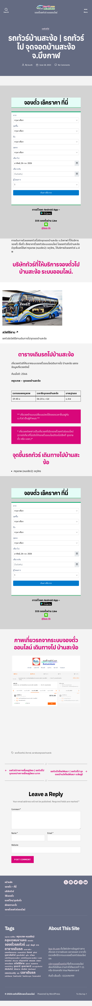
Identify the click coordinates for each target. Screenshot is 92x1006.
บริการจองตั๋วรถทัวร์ (57, 969)
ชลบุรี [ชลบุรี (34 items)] (28, 950)
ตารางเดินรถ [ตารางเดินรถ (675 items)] (14, 954)
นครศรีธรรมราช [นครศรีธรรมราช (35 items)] (10, 958)
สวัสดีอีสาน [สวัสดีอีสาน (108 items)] (19, 968)
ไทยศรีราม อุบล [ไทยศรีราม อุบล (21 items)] (26, 981)
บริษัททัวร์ (11, 896)
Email (50, 838)
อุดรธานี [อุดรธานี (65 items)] (17, 971)
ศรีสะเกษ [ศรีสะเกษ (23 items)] (15, 966)
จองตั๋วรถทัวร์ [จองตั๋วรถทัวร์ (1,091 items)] (15, 949)
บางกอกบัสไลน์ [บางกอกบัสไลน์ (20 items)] (21, 958)
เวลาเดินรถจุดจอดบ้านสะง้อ (42, 753)
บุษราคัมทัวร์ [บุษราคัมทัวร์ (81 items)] (10, 960)
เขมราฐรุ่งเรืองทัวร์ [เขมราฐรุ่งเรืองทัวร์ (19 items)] (37, 972)
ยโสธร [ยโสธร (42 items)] (32, 960)
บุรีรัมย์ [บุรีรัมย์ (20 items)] (35, 958)
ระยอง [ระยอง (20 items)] (40, 963)
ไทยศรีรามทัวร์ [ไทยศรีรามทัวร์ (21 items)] (17, 981)
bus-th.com (54, 954)
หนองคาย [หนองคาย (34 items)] (34, 969)
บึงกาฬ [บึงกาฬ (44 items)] (29, 957)
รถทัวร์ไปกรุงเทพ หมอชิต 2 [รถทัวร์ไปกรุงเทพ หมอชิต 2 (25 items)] (29, 963)
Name (14, 838)
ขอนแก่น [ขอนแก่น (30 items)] (30, 946)
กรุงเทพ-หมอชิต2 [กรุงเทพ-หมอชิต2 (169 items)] (25, 941)
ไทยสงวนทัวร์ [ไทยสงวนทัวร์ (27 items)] (36, 981)
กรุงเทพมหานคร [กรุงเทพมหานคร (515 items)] (16, 945)
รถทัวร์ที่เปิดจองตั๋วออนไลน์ (24, 999)
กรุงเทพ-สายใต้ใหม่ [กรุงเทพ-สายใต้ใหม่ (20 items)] (10, 942)
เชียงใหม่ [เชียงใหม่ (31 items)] (24, 974)
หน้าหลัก (10, 887)
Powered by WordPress (50, 999)
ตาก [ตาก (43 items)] (37, 950)
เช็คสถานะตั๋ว (12, 910)
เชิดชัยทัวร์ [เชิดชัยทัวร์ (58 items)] (9, 974)
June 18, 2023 (45, 65)
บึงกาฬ (28, 753)
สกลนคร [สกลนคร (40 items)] (32, 966)
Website (14, 850)
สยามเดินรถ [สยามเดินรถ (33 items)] (9, 969)
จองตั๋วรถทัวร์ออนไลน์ (18, 914)
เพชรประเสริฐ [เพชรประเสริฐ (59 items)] (10, 978)
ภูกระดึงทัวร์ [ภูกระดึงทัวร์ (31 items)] (21, 960)
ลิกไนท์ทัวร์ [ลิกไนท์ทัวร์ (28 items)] (8, 966)
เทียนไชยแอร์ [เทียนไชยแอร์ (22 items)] (32, 974)
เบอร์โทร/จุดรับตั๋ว (15, 905)
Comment (16, 814)
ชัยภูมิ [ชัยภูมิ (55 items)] (33, 950)
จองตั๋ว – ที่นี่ (12, 892)
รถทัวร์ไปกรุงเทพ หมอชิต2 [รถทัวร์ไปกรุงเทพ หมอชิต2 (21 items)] (12, 963)
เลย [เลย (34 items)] (18, 978)
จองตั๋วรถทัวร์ (20, 753)
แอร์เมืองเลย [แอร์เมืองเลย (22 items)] (8, 981)
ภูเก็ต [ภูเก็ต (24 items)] (27, 960)
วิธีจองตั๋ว (10, 901)
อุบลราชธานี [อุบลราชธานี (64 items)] (26, 971)
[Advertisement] (31, 729)
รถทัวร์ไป (46, 29)
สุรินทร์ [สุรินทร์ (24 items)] (28, 969)
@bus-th (46, 226)
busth (29, 65)
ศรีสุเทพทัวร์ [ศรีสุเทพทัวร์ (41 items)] (23, 966)
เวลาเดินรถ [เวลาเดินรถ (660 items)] (28, 978)
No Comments (64, 65)
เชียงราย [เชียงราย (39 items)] (17, 974)
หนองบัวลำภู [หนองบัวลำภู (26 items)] (9, 972)
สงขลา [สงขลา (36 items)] (38, 966)
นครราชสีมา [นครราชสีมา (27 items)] (27, 955)
